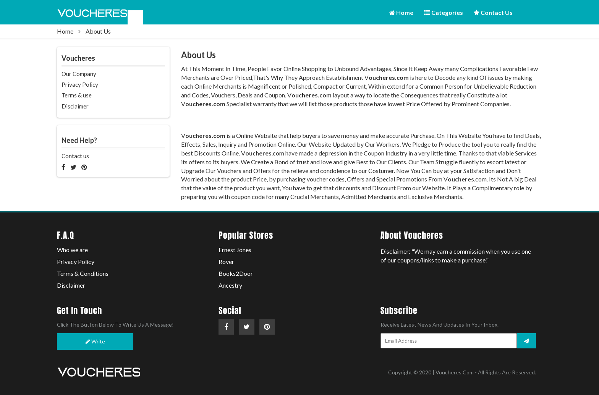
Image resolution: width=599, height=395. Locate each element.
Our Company (79, 73)
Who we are (72, 249)
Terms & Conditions (82, 273)
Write (95, 341)
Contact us (75, 155)
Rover (226, 261)
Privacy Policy (80, 84)
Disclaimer (75, 106)
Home (401, 12)
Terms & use (77, 95)
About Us (98, 31)
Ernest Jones (235, 249)
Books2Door (236, 273)
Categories (443, 12)
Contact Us (493, 12)
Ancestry (230, 285)
